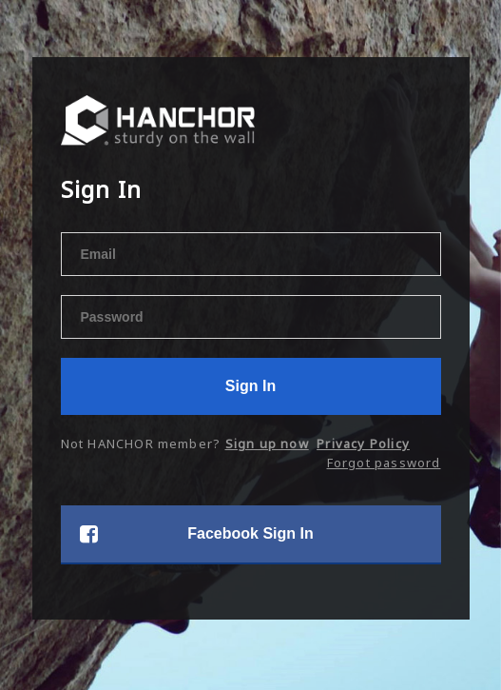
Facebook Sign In (197, 533)
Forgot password (384, 462)
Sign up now (267, 443)
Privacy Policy (363, 443)
